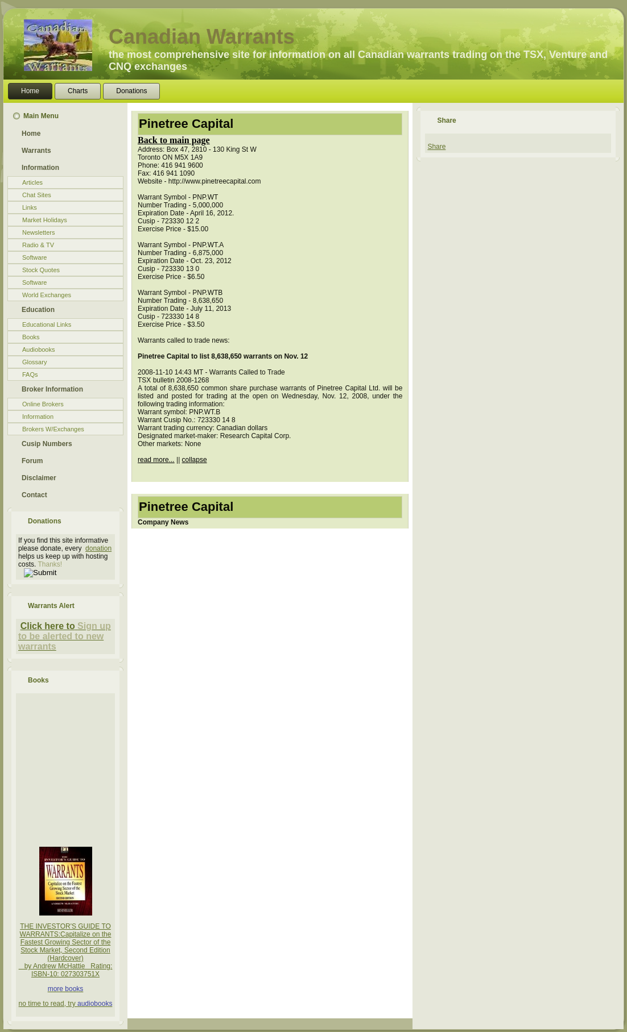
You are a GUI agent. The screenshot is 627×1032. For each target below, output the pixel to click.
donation (98, 548)
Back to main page (174, 140)
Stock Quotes (41, 270)
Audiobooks (38, 349)
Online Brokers (43, 404)
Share (436, 147)
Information (37, 416)
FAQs (30, 374)
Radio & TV (38, 245)
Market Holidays (44, 220)
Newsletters (38, 232)
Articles (32, 182)
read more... (156, 460)
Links (29, 207)
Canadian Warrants (202, 36)
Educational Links (46, 324)
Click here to (47, 626)
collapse (194, 460)
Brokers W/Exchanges (53, 429)
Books (31, 337)
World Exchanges (46, 295)
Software (34, 257)
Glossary (34, 362)
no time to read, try (48, 1004)
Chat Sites (36, 195)
